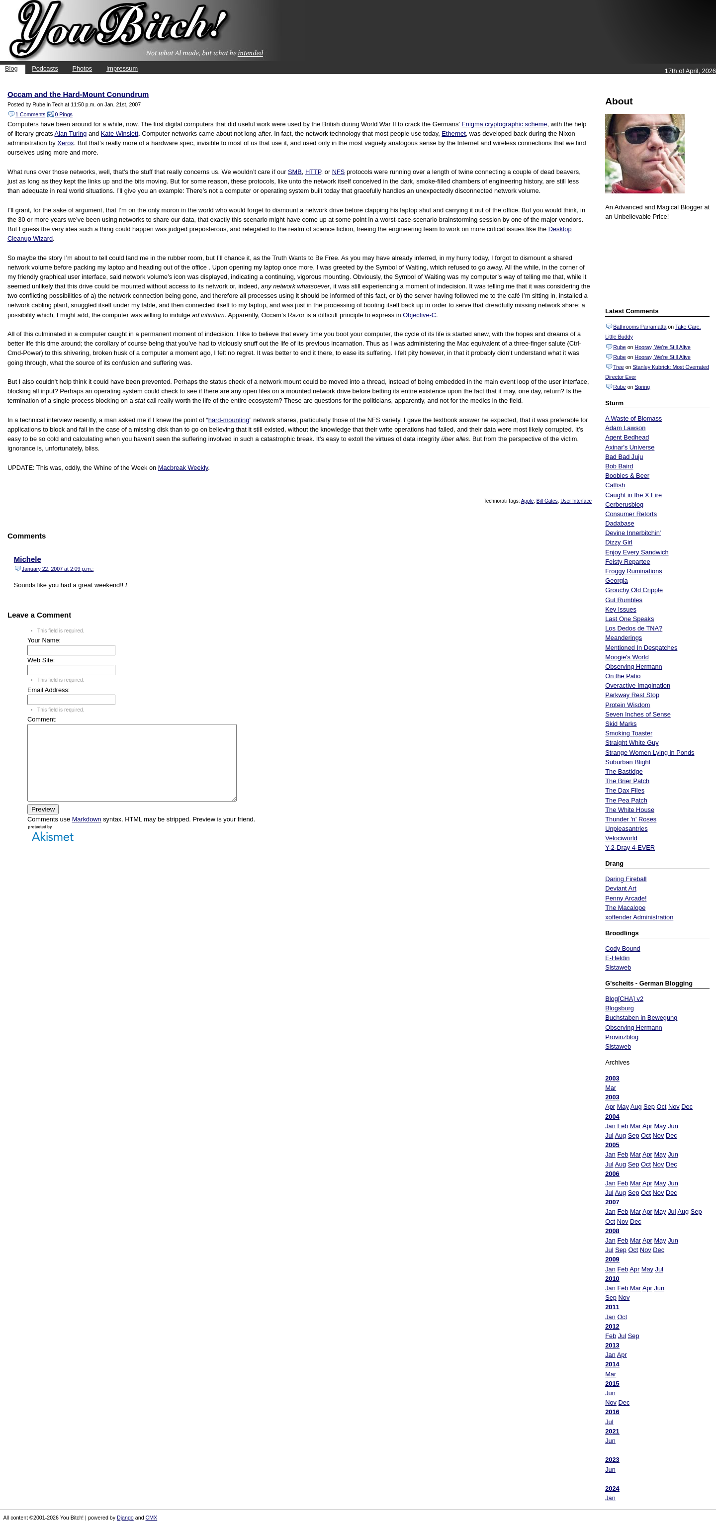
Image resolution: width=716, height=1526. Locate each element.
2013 (612, 1345)
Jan (610, 1126)
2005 (612, 1145)
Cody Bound (622, 948)
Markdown (86, 834)
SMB (295, 172)
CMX (152, 1518)
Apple (527, 501)
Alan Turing (71, 133)
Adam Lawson (625, 428)
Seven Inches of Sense (638, 714)
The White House (629, 809)
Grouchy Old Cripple (634, 590)
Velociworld (621, 838)
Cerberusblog (624, 504)
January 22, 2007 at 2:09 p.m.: (58, 569)
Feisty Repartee (627, 561)
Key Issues (620, 609)
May (623, 1106)
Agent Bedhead (627, 437)
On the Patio (622, 676)
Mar (610, 1087)
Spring (642, 387)
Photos (82, 68)
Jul (609, 1135)
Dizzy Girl (618, 542)
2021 (612, 1431)
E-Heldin (617, 958)
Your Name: (44, 640)
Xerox (65, 143)
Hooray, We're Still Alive (662, 347)
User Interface (576, 501)
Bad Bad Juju (624, 456)
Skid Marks (620, 723)
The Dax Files (624, 790)
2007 (612, 1202)
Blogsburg (619, 1008)
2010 (612, 1278)
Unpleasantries (626, 828)
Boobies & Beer (627, 475)
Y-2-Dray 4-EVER (630, 847)
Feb (622, 1126)
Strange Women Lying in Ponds (649, 752)
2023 (612, 1459)
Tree (618, 367)
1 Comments (30, 114)
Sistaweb (618, 967)
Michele (27, 559)
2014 (612, 1364)
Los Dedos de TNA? (633, 628)
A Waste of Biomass (633, 418)
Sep (649, 1106)
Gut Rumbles (623, 600)
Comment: (42, 719)
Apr (610, 1106)
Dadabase (619, 523)
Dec (687, 1106)
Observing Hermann (633, 666)
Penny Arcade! (625, 898)
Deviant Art (620, 888)
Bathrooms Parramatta (639, 327)
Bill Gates (547, 501)
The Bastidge (623, 771)
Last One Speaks (629, 619)
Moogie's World (627, 657)
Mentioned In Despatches (641, 647)
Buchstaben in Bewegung (641, 1017)
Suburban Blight (627, 762)
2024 (612, 1488)
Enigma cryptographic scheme (504, 124)
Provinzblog (621, 1037)
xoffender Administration (639, 917)
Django (125, 1518)
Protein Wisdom (627, 705)
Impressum (122, 68)
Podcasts (45, 68)
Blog (11, 68)
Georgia (616, 580)
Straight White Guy (631, 742)
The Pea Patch (626, 800)
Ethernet (453, 133)
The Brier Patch (627, 781)
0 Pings (64, 114)
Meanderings (623, 637)
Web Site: (41, 660)
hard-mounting (229, 420)
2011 (612, 1307)
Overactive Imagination (637, 685)
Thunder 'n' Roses (630, 819)
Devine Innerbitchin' (633, 533)
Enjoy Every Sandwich (636, 552)
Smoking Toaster (628, 733)
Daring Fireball (625, 879)
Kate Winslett (119, 133)
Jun (673, 1126)
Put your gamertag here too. (656, 262)
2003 (612, 1078)
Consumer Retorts (631, 514)
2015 (612, 1383)
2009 (612, 1259)
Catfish (615, 485)
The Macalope (625, 907)
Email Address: (48, 690)
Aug (636, 1106)
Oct (661, 1106)
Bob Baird (619, 466)
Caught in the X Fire (633, 495)
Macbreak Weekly (183, 467)
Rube (619, 347)
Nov (674, 1106)
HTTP (313, 172)
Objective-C (419, 315)
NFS (338, 172)
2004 (612, 1116)
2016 (612, 1412)
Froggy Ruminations (633, 571)
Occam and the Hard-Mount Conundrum (78, 94)
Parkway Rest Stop (632, 695)
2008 (612, 1231)
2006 (612, 1173)
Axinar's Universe (629, 447)
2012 (612, 1326)
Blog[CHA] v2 (624, 998)
